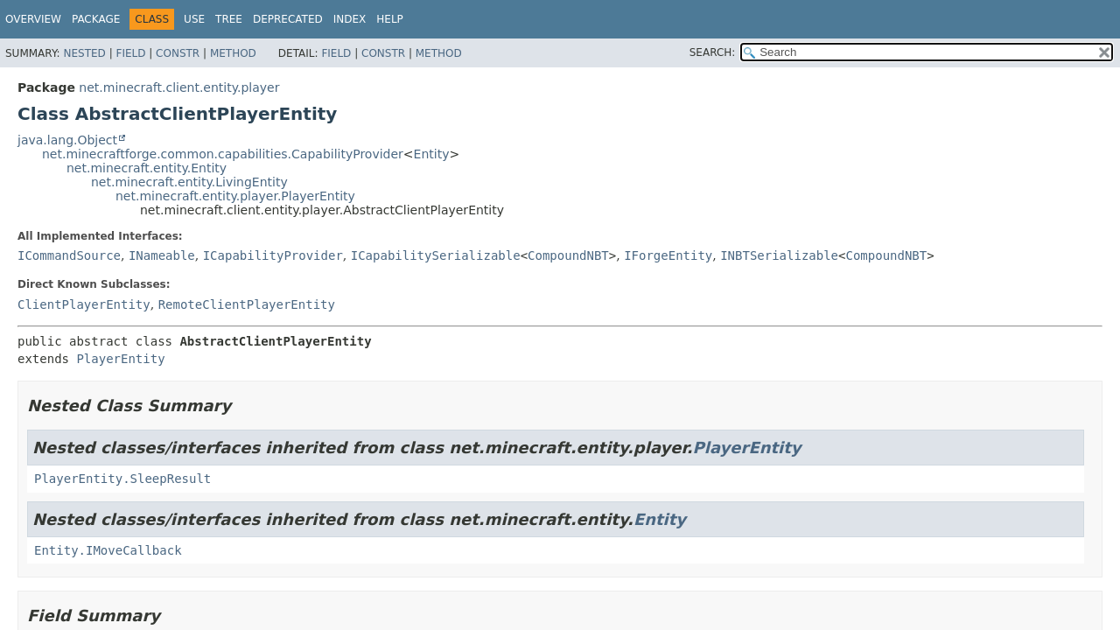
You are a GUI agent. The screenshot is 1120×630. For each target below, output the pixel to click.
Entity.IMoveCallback (108, 550)
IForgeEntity (668, 255)
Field (130, 53)
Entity (432, 154)
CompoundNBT (568, 255)
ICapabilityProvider (273, 255)
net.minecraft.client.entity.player (179, 87)
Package (96, 19)
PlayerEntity (120, 359)
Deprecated (288, 19)
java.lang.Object (67, 140)
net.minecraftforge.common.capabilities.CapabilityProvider (222, 154)
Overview (33, 19)
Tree (228, 19)
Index (350, 19)
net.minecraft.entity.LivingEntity (189, 182)
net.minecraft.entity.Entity (146, 168)
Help (389, 19)
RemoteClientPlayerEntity (246, 305)
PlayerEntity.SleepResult (122, 479)
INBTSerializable (779, 255)
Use (194, 19)
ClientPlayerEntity (84, 305)
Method (233, 53)
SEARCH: (713, 52)
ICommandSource (69, 255)
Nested (84, 53)
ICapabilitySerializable (436, 255)
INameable (162, 255)
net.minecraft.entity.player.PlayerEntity (235, 196)
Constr (178, 53)
